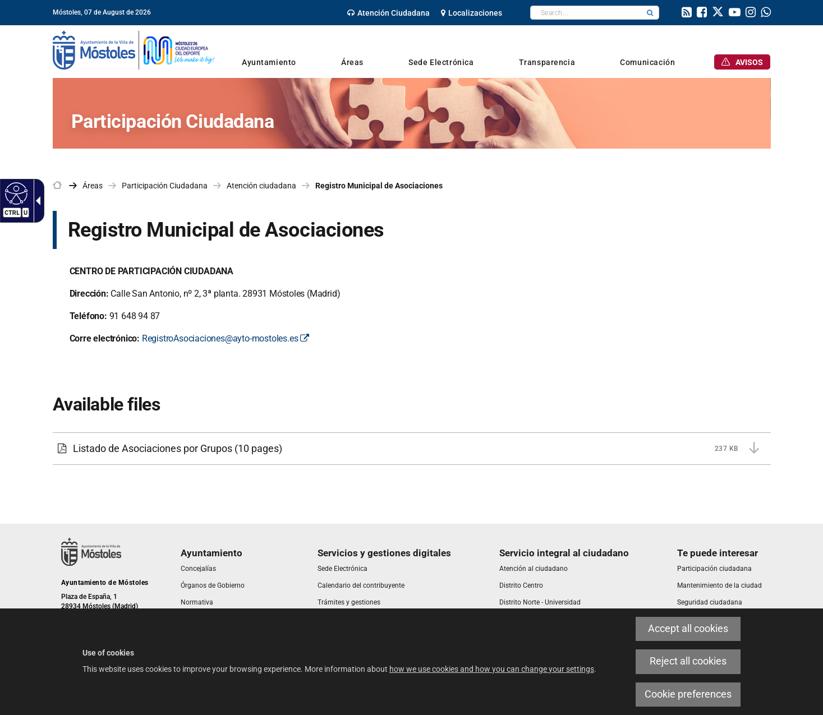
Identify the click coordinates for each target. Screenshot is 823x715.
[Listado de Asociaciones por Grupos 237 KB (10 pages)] (412, 448)
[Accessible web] (15, 192)
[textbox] (586, 13)
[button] (650, 13)
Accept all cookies (688, 628)
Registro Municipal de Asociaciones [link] (379, 185)
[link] (388, 12)
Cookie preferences (688, 694)
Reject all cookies (688, 661)
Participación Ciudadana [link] (165, 185)
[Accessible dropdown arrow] (35, 200)
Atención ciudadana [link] (261, 185)
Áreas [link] (92, 185)
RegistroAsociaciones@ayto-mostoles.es (225, 338)
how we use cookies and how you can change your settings (491, 669)
